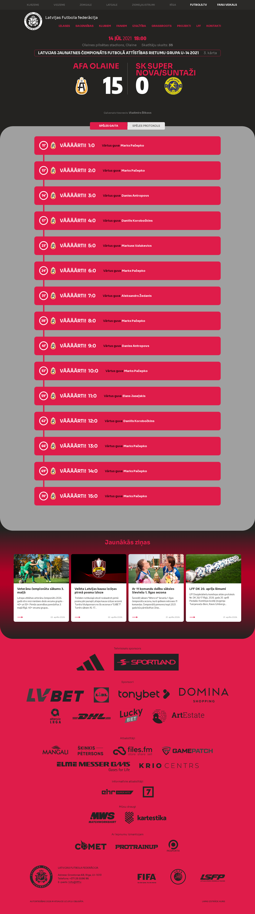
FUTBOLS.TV (198, 5)
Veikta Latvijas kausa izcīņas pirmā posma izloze (96, 590)
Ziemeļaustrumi (140, 4)
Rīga (169, 4)
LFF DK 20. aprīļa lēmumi (207, 589)
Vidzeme (56, 4)
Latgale (108, 4)
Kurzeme (29, 4)
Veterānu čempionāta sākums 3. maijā (40, 590)
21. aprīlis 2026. (156, 617)
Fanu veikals (227, 5)
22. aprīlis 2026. (41, 617)
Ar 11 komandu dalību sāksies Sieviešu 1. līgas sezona (153, 590)
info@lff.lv (74, 882)
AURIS (222, 901)
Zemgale (82, 4)
